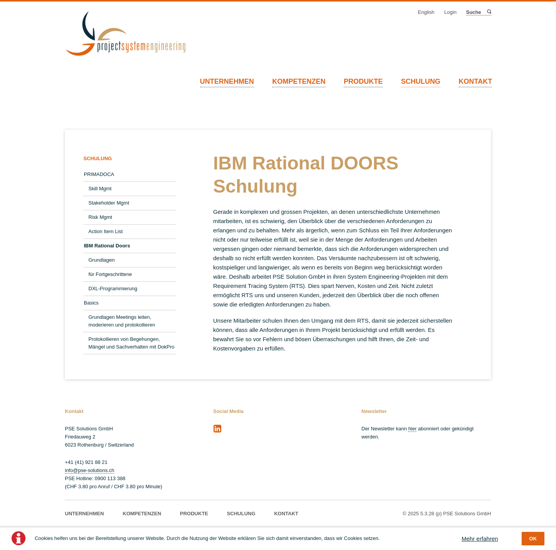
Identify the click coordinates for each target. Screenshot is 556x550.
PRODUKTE (363, 81)
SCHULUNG (421, 81)
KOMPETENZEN (298, 81)
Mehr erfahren (480, 538)
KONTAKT (475, 81)
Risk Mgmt (100, 217)
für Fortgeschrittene (110, 274)
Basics (91, 303)
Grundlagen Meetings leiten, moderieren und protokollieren (121, 321)
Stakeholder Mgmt (108, 203)
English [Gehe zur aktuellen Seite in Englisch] (426, 12)
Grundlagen (101, 260)
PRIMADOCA (99, 174)
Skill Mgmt (100, 188)
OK (533, 539)
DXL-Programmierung (112, 288)
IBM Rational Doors (107, 246)
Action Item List (105, 231)
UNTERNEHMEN (227, 81)
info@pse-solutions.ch (89, 470)
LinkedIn (217, 429)
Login (450, 12)
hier (412, 429)
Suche (488, 12)
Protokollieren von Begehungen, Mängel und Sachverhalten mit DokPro (131, 343)
